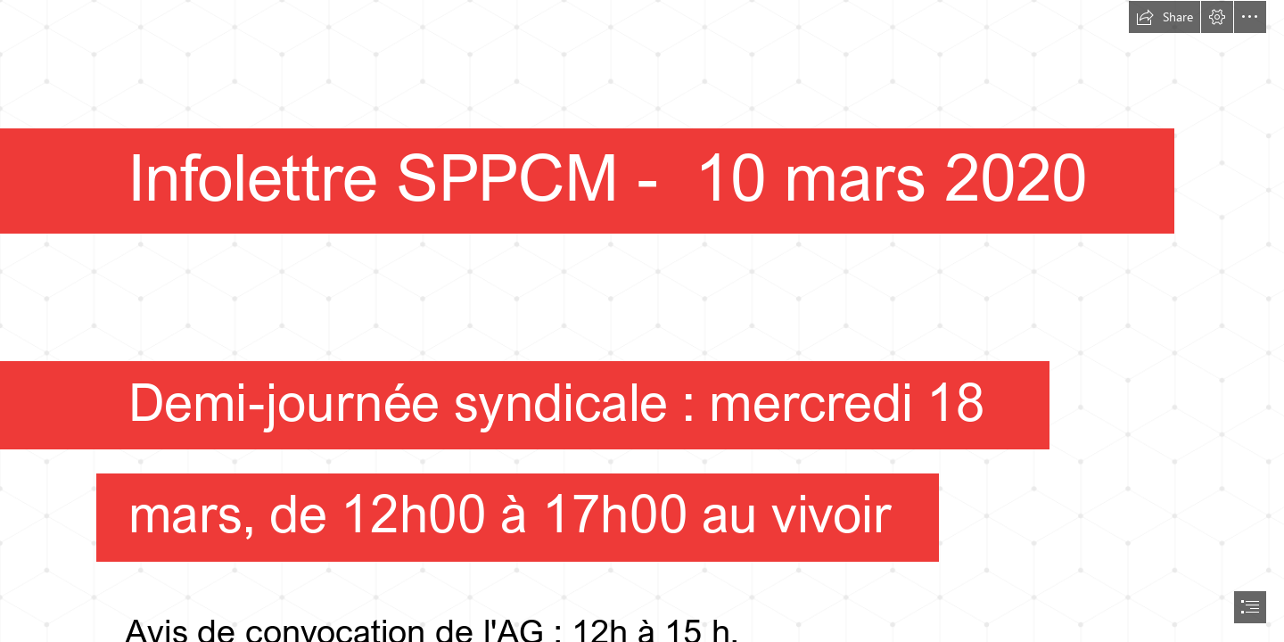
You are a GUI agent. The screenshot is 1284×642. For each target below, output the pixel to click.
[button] (1164, 17)
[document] (642, 321)
